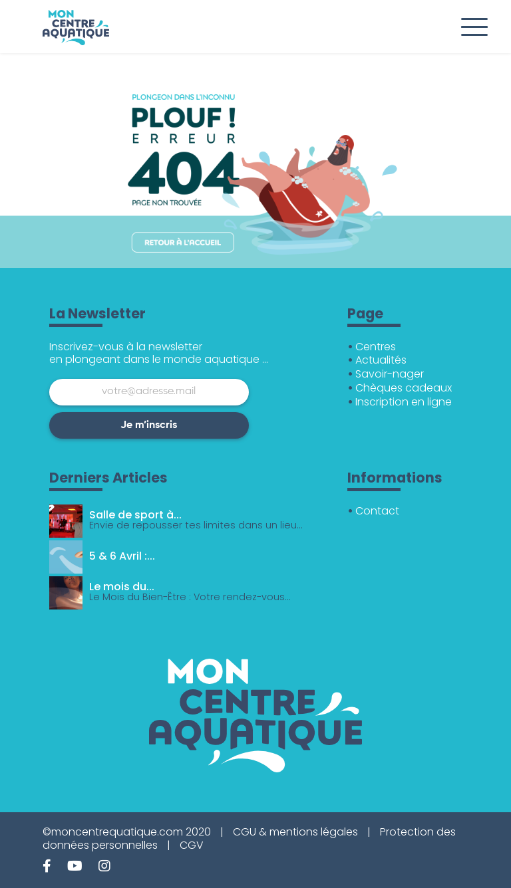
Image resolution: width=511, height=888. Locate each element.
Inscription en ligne (403, 401)
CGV (192, 845)
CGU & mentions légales (295, 831)
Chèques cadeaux (403, 387)
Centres (375, 346)
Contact (377, 510)
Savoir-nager (389, 374)
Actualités (381, 360)
